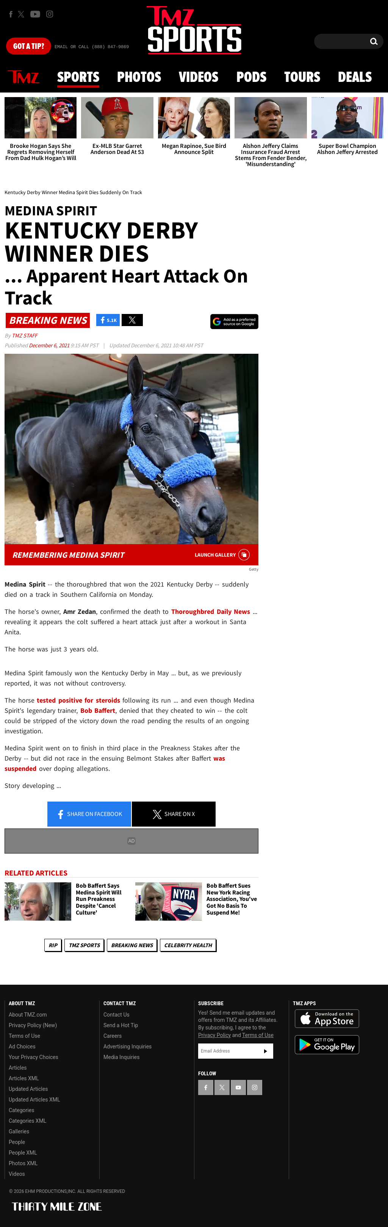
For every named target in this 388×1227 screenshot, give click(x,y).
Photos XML (23, 1163)
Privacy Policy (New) (33, 1025)
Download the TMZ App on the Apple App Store (327, 1018)
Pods (251, 78)
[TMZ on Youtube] (35, 14)
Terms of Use (24, 1036)
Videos (198, 78)
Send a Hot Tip (120, 1025)
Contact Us (116, 1015)
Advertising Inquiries (127, 1046)
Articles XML (24, 1078)
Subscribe (265, 1051)
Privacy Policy (214, 1035)
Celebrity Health (188, 945)
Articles (18, 1068)
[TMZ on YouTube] (238, 1087)
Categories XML (27, 1121)
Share (89, 814)
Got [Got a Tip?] (28, 47)
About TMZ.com (28, 1015)
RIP (52, 945)
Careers (112, 1036)
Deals (355, 78)
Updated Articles (28, 1089)
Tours (302, 78)
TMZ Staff (24, 335)
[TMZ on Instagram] (49, 14)
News (23, 77)
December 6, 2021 (49, 345)
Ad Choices (22, 1046)
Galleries (19, 1131)
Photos (139, 78)
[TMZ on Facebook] (11, 14)
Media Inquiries (121, 1057)
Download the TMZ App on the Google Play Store (327, 1044)
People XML (23, 1153)
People (17, 1142)
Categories (21, 1110)
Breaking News (132, 945)
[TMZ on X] (22, 14)
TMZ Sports (84, 945)
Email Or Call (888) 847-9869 (92, 47)
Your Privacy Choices (33, 1057)
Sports (78, 78)
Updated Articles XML (34, 1100)
